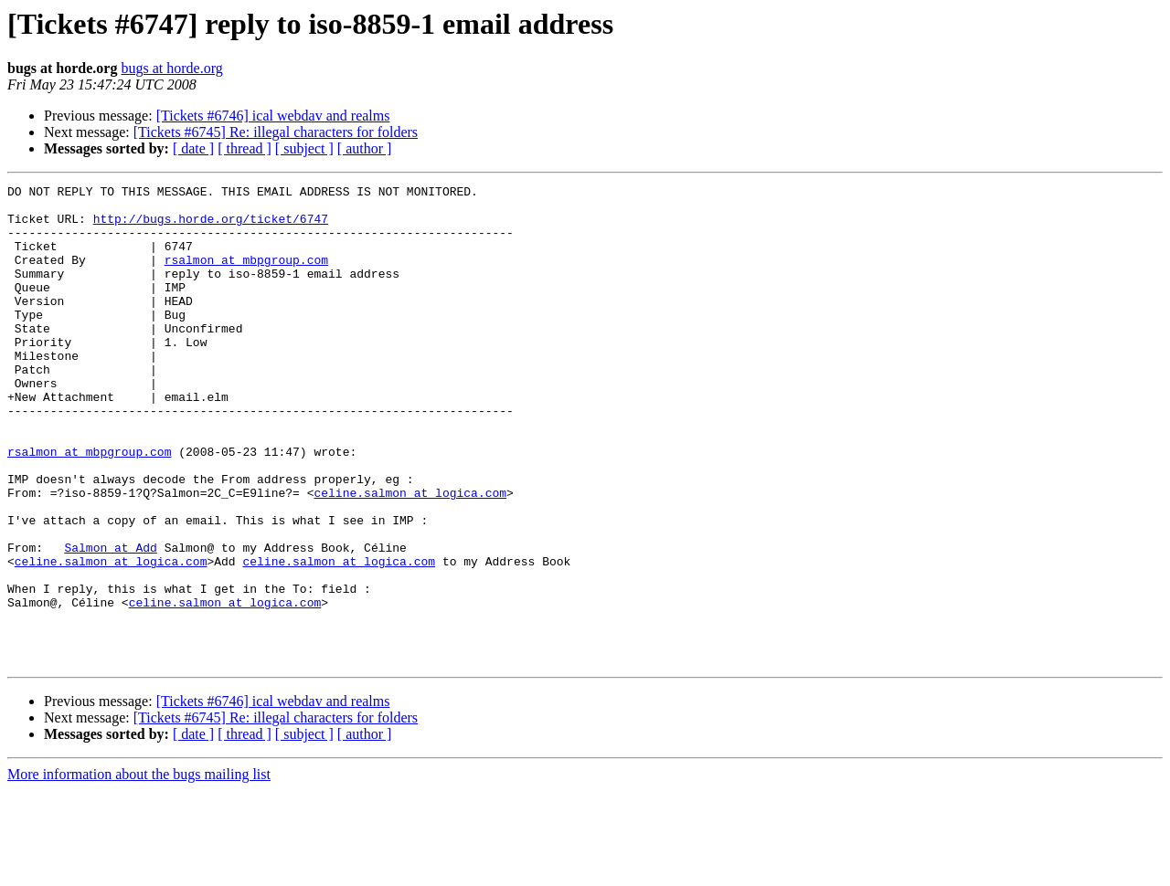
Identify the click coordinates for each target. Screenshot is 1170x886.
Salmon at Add (110, 621)
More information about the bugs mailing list (139, 870)
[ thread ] (244, 148)
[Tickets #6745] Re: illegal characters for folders (275, 132)
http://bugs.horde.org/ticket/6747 (210, 226)
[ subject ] (304, 148)
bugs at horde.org (171, 68)
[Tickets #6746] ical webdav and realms (273, 115)
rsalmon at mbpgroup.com (246, 276)
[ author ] (364, 148)
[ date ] (193, 148)
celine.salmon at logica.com (410, 555)
